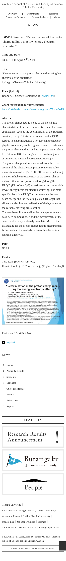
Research (53, 14)
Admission (12, 400)
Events (10, 394)
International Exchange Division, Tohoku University (29, 510)
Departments (33, 14)
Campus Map (9, 527)
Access (22, 527)
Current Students (40, 17)
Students (11, 376)
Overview (12, 14)
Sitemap (42, 521)
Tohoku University (11, 504)
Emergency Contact (49, 527)
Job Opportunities (26, 521)
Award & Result (15, 370)
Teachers (11, 382)
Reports (10, 406)
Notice (10, 365)
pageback (11, 342)
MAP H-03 (48, 95)
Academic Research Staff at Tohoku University (26, 516)
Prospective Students (15, 17)
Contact (32, 527)
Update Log (8, 521)
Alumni (57, 17)
